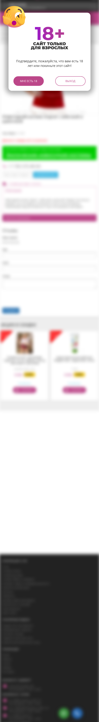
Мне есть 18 (28, 81)
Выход (70, 81)
